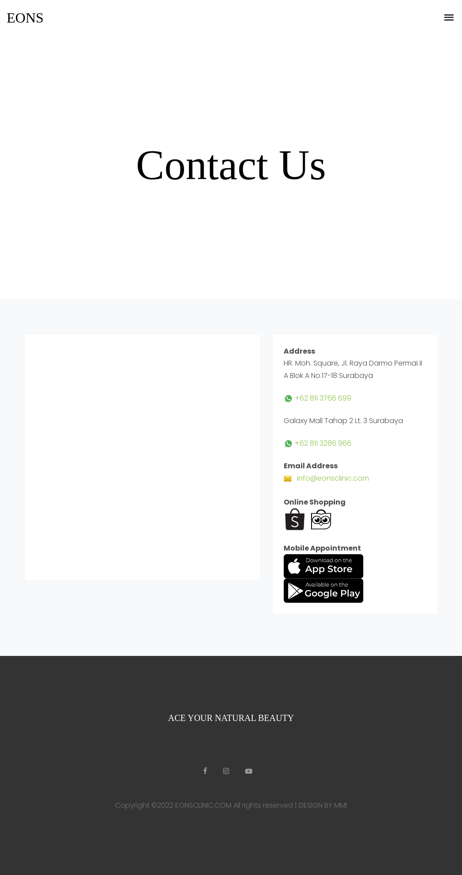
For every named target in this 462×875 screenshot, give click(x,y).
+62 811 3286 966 (317, 443)
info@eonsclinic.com (326, 478)
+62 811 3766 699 (317, 398)
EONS (25, 18)
